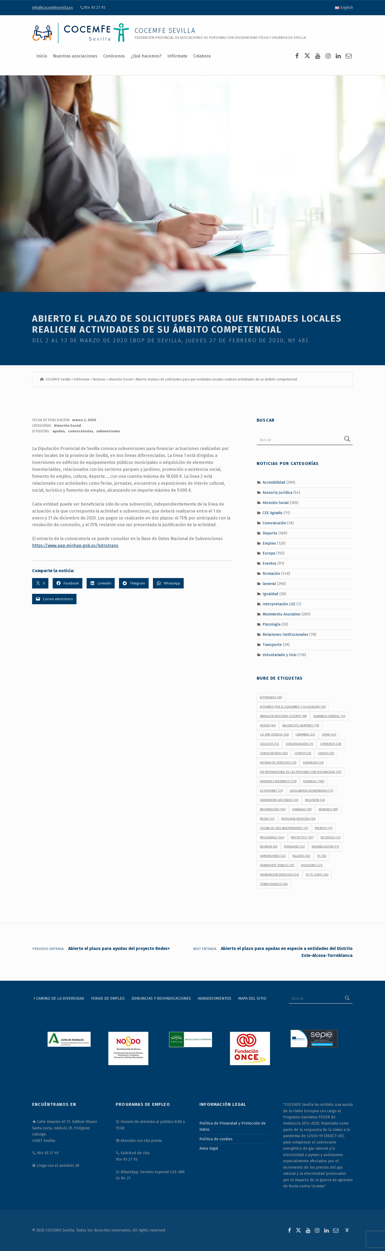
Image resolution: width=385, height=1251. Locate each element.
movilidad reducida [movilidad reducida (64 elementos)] (298, 819)
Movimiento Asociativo (282, 614)
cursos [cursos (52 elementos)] (326, 753)
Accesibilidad (274, 482)
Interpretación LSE (279, 604)
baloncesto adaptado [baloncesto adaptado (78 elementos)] (300, 725)
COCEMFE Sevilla (165, 30)
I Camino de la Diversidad (59, 998)
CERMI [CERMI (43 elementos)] (329, 734)
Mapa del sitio (252, 998)
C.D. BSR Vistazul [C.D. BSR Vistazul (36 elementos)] (274, 734)
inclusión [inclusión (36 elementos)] (315, 800)
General (269, 583)
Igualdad (270, 593)
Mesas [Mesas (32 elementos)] (267, 819)
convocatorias (80, 431)
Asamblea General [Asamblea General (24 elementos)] (329, 716)
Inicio (41, 56)
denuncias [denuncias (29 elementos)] (313, 762)
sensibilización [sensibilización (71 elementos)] (325, 846)
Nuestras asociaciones (75, 56)
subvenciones (108, 431)
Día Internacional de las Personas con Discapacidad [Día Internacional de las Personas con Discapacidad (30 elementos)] (300, 772)
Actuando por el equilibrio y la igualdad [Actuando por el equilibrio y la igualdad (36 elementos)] (293, 707)
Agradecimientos (214, 998)
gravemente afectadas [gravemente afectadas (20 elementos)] (279, 800)
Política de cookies (216, 1139)
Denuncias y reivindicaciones (161, 998)
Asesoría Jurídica (277, 492)
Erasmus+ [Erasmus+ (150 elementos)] (313, 781)
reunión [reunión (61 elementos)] (268, 846)
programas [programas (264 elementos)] (272, 837)
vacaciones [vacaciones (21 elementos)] (311, 865)
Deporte (270, 532)
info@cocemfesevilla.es (52, 7)
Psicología (271, 624)
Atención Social (67, 426)
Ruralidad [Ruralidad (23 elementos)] (294, 846)
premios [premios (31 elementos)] (323, 828)
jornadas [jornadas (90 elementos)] (302, 809)
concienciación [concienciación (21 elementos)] (299, 744)
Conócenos (114, 56)
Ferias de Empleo (108, 998)
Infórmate (177, 56)
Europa (269, 553)
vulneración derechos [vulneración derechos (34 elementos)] (279, 874)
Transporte (272, 644)
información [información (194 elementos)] (273, 809)
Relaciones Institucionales (285, 634)
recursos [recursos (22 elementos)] (331, 837)
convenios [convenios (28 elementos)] (330, 744)
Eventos (269, 563)
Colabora (202, 56)
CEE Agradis (273, 512)
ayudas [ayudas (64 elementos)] (268, 725)
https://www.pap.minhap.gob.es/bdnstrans (75, 545)
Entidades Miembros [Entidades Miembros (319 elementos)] (278, 781)
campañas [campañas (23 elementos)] (305, 734)
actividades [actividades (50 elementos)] (271, 697)
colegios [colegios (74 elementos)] (269, 744)
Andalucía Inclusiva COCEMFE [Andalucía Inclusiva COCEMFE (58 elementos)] (283, 716)
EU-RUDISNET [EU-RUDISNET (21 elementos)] (271, 790)
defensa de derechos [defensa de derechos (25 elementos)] (278, 762)
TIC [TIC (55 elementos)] (321, 856)
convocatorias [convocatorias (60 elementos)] (274, 753)
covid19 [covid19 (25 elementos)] (302, 753)
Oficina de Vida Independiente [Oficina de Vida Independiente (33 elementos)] (284, 828)
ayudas (58, 431)
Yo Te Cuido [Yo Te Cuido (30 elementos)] (317, 874)
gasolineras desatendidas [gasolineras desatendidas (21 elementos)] (311, 790)
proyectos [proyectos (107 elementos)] (302, 837)
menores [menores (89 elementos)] (328, 809)
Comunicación (274, 523)
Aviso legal (208, 1148)
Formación (271, 573)
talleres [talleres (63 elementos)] (301, 856)
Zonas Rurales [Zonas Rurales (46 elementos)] (273, 884)
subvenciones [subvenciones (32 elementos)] (273, 856)
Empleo (269, 543)
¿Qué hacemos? (146, 56)
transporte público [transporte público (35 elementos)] (277, 865)
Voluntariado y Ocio (280, 654)
